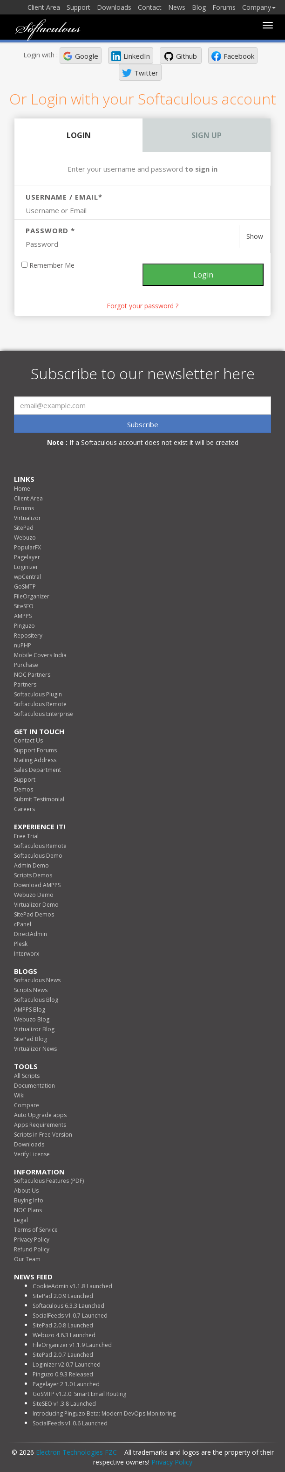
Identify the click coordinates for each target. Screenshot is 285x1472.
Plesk (20, 944)
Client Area (43, 7)
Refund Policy (31, 1249)
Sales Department (37, 770)
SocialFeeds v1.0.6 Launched (70, 1423)
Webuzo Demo (34, 895)
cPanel (22, 924)
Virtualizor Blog (34, 1029)
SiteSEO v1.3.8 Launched (64, 1404)
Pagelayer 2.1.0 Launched (66, 1384)
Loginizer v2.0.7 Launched (67, 1364)
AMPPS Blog (29, 1010)
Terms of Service (36, 1230)
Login (79, 135)
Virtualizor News (35, 1049)
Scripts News (31, 990)
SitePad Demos (34, 914)
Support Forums (35, 750)
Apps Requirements (40, 1125)
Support (78, 7)
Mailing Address (35, 760)
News (176, 7)
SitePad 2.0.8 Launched (63, 1325)
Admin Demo (31, 865)
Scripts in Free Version (43, 1135)
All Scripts (27, 1076)
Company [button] (259, 7)
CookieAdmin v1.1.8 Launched (72, 1286)
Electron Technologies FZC (76, 1452)
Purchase (26, 665)
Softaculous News (37, 980)
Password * (50, 230)
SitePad (24, 528)
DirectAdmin (30, 934)
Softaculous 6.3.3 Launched (68, 1306)
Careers (24, 809)
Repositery (28, 635)
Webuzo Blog (31, 1019)
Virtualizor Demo (36, 905)
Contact (150, 7)
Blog (199, 7)
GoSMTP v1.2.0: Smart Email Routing (79, 1394)
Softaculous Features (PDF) (49, 1181)
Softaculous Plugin (38, 694)
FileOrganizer (31, 596)
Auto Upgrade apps (40, 1115)
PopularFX (27, 547)
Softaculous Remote (40, 704)
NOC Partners (32, 675)
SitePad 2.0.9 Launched (63, 1296)
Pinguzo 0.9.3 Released (63, 1374)
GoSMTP (25, 586)
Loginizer (26, 567)
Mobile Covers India (40, 655)
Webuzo (25, 538)
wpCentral (27, 577)
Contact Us (28, 740)
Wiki (19, 1095)
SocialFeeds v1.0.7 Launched (70, 1315)
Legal (21, 1220)
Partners (25, 684)
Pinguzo (24, 626)
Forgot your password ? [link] (142, 305)
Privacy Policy (31, 1239)
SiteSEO (24, 606)
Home (22, 489)
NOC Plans (28, 1210)
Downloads (114, 7)
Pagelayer (27, 557)
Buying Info (28, 1200)
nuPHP (22, 645)
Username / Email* (64, 196)
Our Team (27, 1259)
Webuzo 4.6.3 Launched (64, 1335)
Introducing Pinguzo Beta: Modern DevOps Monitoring (104, 1413)
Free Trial (26, 836)
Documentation (34, 1086)
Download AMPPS (37, 885)
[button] (81, 55)
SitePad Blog (30, 1039)
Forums (224, 7)
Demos (23, 789)
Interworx (26, 954)
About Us (26, 1190)
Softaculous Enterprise (43, 714)
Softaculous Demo (38, 856)
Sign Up (206, 135)
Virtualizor (27, 518)
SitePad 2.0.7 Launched (63, 1355)
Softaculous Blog (36, 1000)
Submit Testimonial (39, 799)
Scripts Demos (33, 875)
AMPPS (23, 616)
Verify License (32, 1154)
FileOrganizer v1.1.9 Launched (72, 1345)
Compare (26, 1105)
